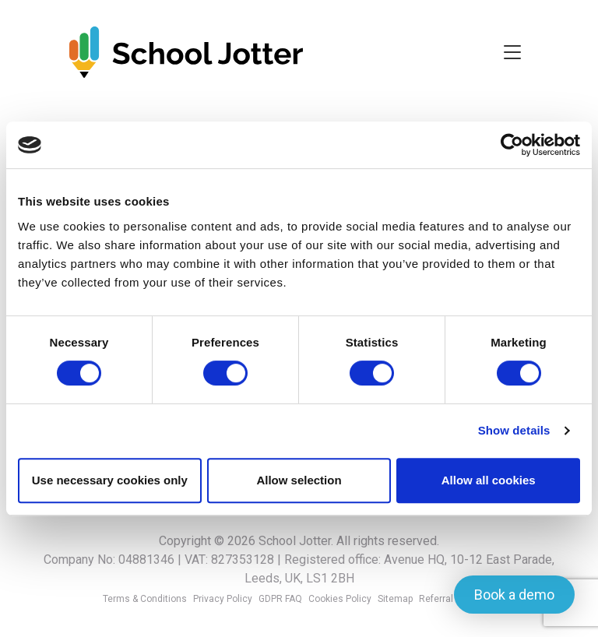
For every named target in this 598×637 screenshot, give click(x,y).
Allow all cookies (488, 480)
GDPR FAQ (280, 598)
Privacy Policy (222, 598)
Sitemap (395, 598)
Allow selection (298, 480)
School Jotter (295, 540)
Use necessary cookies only (110, 480)
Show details (514, 430)
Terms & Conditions (145, 598)
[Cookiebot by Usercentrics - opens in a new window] (512, 145)
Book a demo (514, 594)
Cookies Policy (339, 598)
